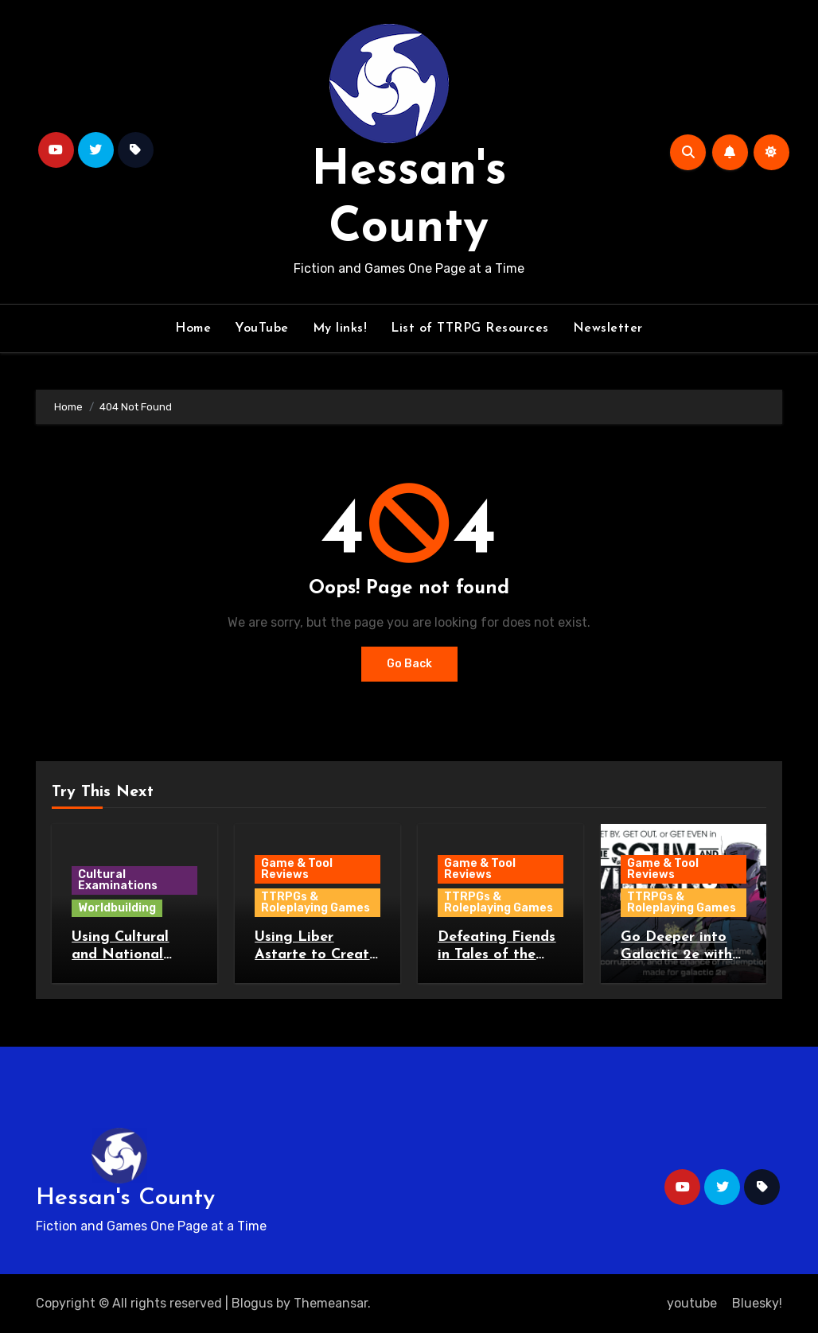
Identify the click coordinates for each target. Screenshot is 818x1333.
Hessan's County (125, 1198)
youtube (692, 1303)
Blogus (252, 1303)
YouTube (262, 328)
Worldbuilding (117, 908)
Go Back (409, 663)
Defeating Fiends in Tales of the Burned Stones (496, 954)
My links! (340, 328)
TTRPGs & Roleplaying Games (315, 902)
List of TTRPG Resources (470, 328)
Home (193, 328)
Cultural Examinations (118, 880)
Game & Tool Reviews (297, 869)
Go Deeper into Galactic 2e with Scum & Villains (676, 954)
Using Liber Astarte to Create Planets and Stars (316, 954)
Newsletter (608, 328)
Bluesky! (757, 1303)
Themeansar (331, 1303)
